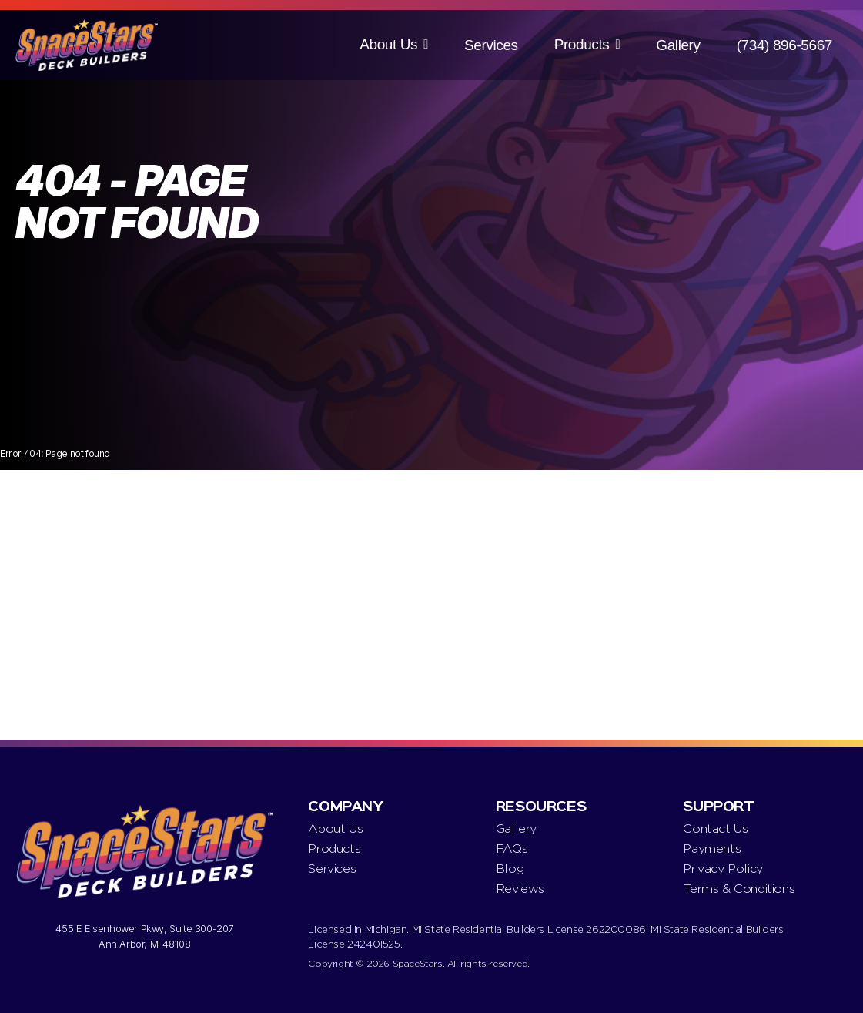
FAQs (511, 848)
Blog (509, 868)
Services (491, 45)
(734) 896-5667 (784, 45)
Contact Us (715, 828)
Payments (712, 848)
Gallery (678, 45)
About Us (388, 44)
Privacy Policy (722, 868)
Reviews (520, 888)
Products (582, 44)
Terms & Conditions (738, 888)
